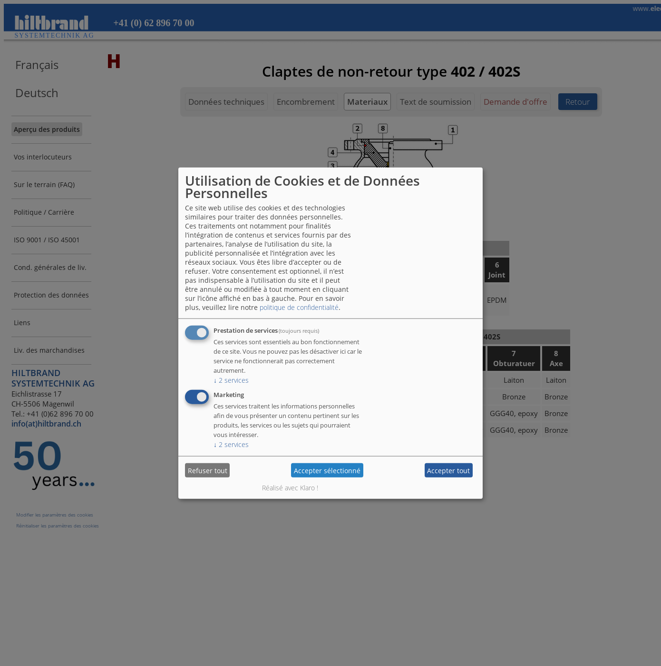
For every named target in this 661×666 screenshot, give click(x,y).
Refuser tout (207, 470)
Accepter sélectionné (327, 470)
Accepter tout (448, 470)
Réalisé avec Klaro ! (290, 487)
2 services (231, 380)
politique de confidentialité (299, 307)
